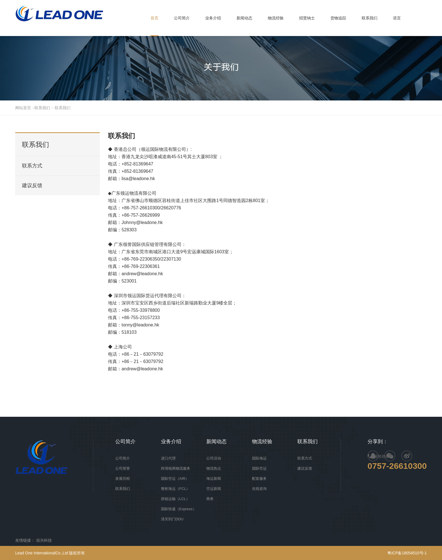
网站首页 (23, 108)
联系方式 (32, 166)
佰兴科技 (44, 540)
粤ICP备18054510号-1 (407, 553)
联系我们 (42, 108)
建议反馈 (32, 185)
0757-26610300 (397, 466)
